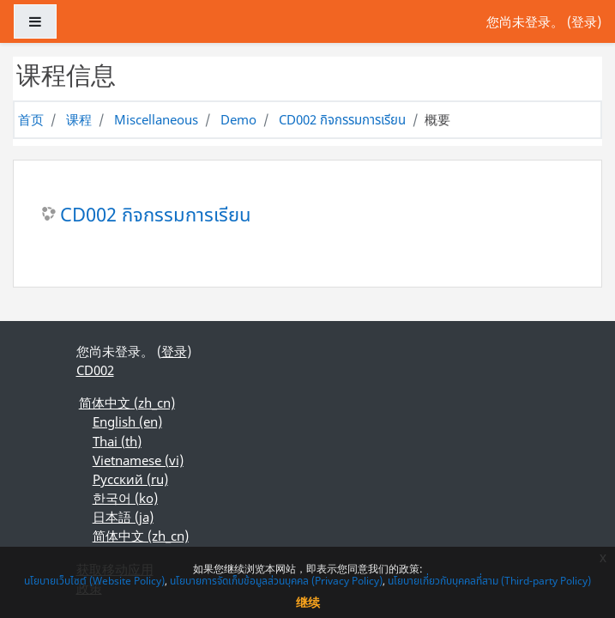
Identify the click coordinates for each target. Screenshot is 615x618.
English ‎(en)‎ (127, 421)
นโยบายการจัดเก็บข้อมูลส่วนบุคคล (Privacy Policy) (276, 580)
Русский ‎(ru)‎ (130, 479)
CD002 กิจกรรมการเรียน (342, 119)
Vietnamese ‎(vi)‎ (138, 460)
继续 (308, 602)
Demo (238, 119)
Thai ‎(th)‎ (117, 441)
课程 (79, 119)
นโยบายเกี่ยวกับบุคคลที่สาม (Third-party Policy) (489, 580)
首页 (31, 119)
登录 (584, 21)
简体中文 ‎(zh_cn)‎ (127, 402)
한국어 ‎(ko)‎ (125, 497)
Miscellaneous (156, 119)
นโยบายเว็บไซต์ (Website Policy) (94, 580)
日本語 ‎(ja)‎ (123, 516)
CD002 (95, 370)
